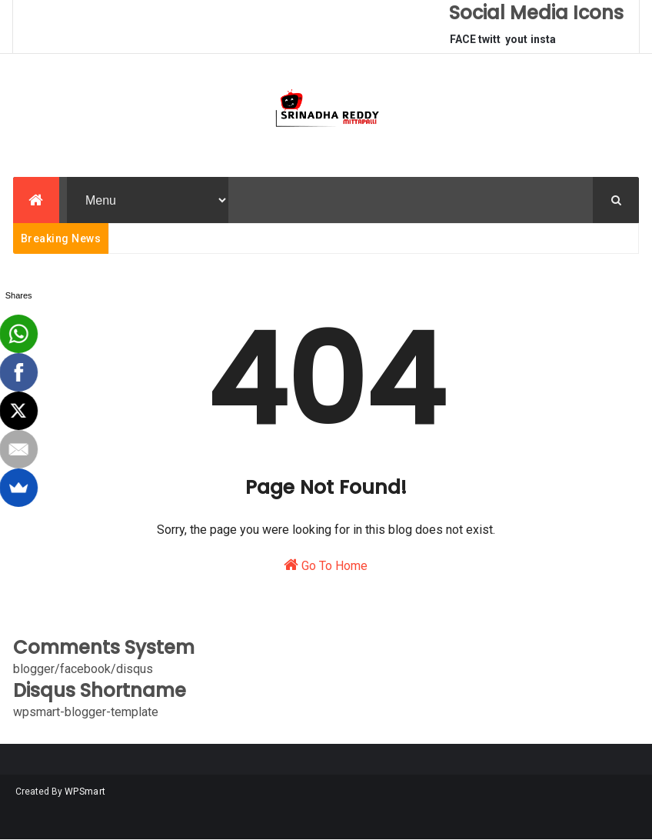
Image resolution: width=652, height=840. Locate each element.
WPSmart (85, 791)
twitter (489, 43)
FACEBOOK (463, 43)
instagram (543, 43)
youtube (516, 43)
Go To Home (326, 565)
